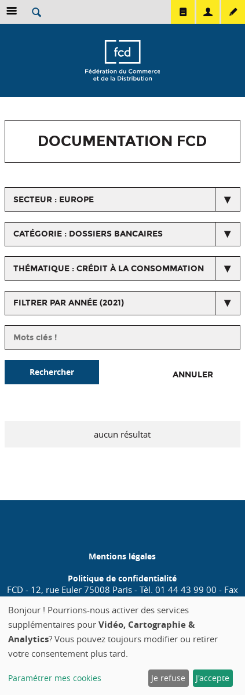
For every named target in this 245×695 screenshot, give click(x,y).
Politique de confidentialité (122, 578)
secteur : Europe (53, 200)
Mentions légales (122, 556)
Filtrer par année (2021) (68, 303)
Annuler (193, 375)
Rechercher (52, 371)
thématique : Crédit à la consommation (108, 269)
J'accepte (212, 677)
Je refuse (168, 677)
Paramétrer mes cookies (54, 677)
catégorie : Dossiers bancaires (88, 234)
